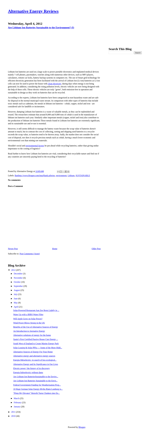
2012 (13, 270)
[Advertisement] (30, 48)
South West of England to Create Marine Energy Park (36, 343)
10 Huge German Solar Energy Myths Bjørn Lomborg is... (38, 389)
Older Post (96, 249)
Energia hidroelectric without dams (28, 372)
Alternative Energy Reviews (33, 11)
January (17, 406)
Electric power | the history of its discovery (31, 368)
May (16, 303)
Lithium (71, 175)
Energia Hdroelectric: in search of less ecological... (34, 360)
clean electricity (54, 84)
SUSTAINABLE (83, 175)
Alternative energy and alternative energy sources (34, 356)
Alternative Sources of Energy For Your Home (33, 352)
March (17, 398)
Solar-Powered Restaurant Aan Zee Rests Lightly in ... (36, 310)
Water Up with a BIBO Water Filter (28, 314)
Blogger (82, 427)
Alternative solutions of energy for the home (32, 335)
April (16, 307)
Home (54, 249)
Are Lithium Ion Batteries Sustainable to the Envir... (35, 381)
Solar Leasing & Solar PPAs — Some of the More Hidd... (37, 348)
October (17, 282)
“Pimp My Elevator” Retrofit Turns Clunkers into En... (36, 393)
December (18, 273)
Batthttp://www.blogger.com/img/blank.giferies (35, 175)
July (16, 294)
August (17, 290)
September (18, 286)
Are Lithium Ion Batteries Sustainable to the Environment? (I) (41, 27)
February (18, 402)
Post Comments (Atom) (30, 254)
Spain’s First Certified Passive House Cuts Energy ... (35, 339)
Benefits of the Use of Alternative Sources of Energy (35, 327)
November (18, 278)
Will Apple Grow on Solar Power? (27, 319)
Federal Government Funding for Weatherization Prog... (37, 385)
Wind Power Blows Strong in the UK (29, 323)
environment (61, 175)
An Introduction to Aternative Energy (29, 331)
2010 (13, 416)
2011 (13, 412)
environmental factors (35, 146)
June (16, 298)
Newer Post (13, 249)
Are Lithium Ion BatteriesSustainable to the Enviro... (35, 376)
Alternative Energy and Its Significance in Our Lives (35, 364)
